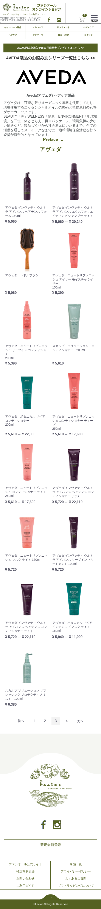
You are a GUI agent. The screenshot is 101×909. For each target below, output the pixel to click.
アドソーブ (38, 35)
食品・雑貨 (63, 35)
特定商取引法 (25, 871)
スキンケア (38, 27)
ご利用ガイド (25, 885)
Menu (94, 19)
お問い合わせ (25, 878)
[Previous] (21, 721)
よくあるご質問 (75, 878)
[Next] (80, 721)
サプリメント (63, 27)
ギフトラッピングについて (76, 885)
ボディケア (88, 27)
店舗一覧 (76, 864)
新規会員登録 (50, 844)
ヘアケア (12, 35)
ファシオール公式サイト (25, 864)
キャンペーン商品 (12, 27)
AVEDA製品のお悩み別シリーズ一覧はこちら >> (50, 58)
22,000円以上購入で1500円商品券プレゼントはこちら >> (50, 47)
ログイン (88, 35)
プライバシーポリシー (76, 871)
